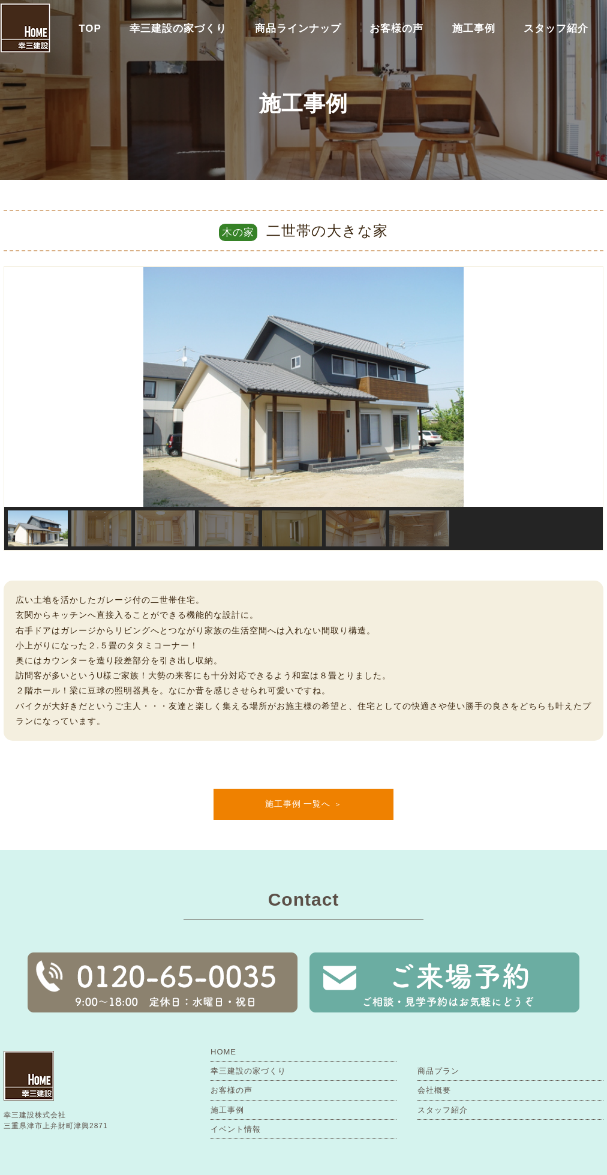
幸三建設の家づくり (178, 28)
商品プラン (438, 1070)
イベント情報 (236, 1129)
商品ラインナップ (298, 28)
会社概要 (434, 1090)
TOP (90, 28)
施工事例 (473, 28)
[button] (22, 386)
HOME (223, 1051)
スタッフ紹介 (556, 28)
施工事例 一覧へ (298, 804)
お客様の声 (396, 28)
